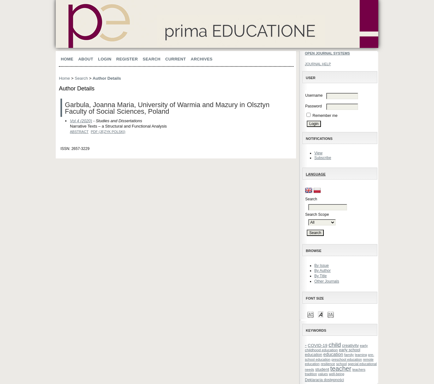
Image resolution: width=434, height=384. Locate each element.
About (85, 59)
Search (151, 59)
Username (314, 95)
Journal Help (318, 64)
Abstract (79, 132)
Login (104, 59)
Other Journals (326, 281)
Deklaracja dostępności (324, 380)
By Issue (321, 265)
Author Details (107, 78)
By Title (320, 276)
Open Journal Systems (327, 53)
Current (175, 59)
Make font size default (320, 314)
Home (67, 59)
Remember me (324, 115)
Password (313, 106)
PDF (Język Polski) (108, 132)
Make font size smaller (310, 314)
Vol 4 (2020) (81, 120)
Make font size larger (331, 314)
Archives (202, 59)
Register (127, 59)
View (318, 153)
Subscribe (322, 158)
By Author (322, 270)
